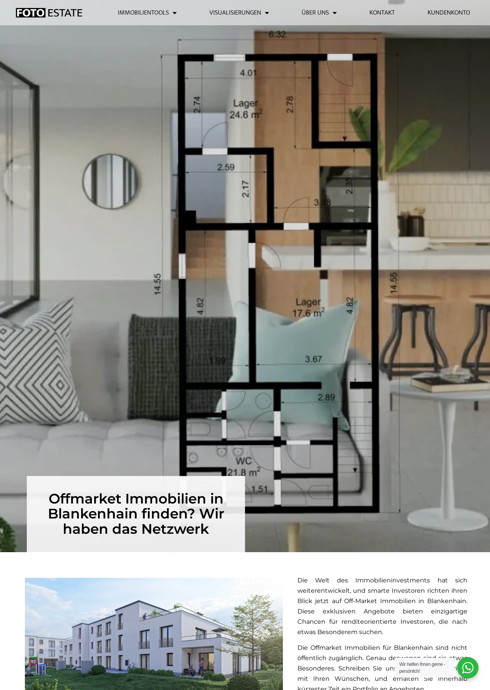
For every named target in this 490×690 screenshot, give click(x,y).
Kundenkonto (449, 12)
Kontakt (382, 12)
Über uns (319, 13)
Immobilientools (147, 13)
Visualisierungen (239, 13)
